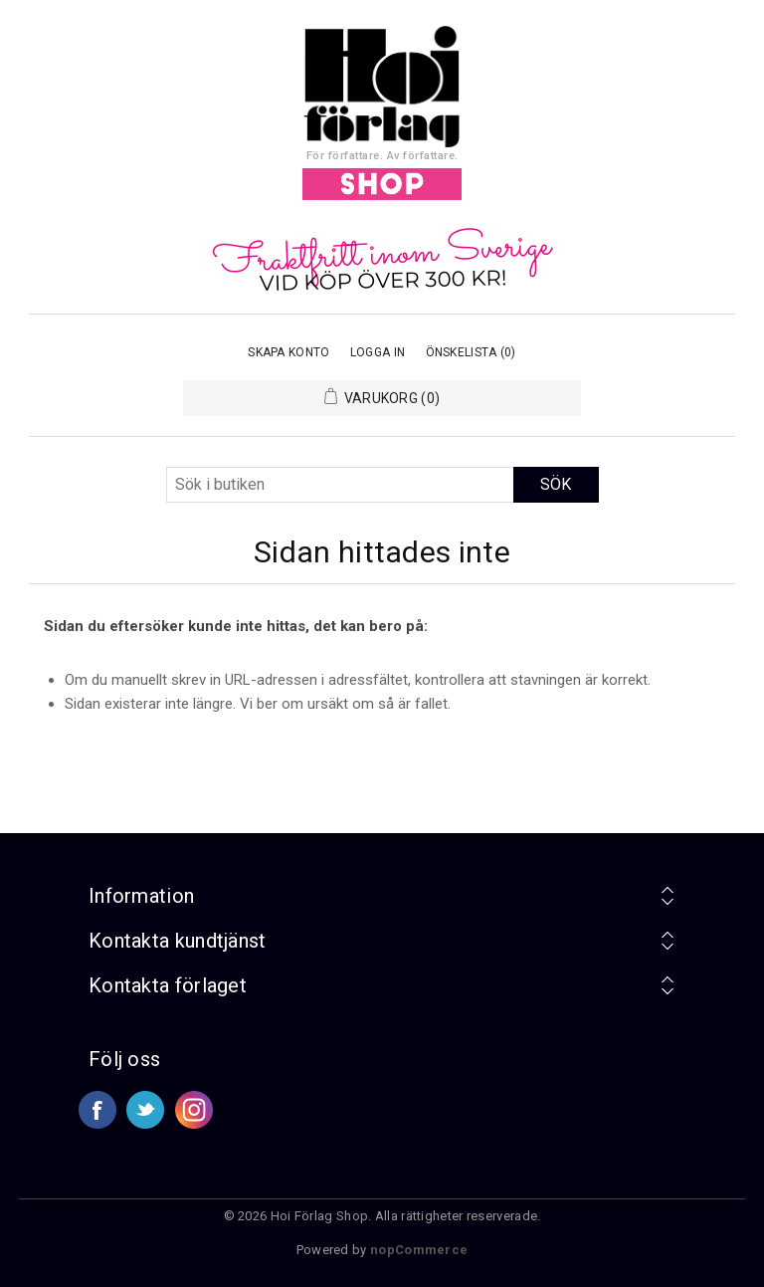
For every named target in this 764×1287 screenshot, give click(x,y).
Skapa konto (288, 352)
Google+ (194, 1110)
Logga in (377, 352)
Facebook (97, 1110)
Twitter (145, 1110)
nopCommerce (419, 1249)
